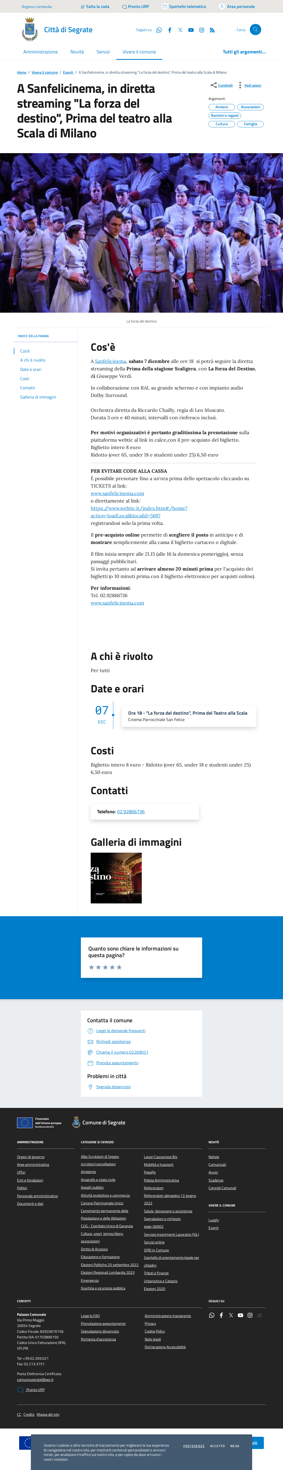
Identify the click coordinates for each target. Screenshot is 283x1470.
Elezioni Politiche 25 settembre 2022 (110, 1265)
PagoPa (150, 1172)
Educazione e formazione (100, 1257)
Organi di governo (30, 1157)
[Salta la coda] (95, 6)
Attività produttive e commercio (105, 1195)
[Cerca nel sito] (255, 29)
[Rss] (210, 29)
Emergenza (90, 1280)
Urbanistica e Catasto (160, 1281)
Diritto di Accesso (94, 1249)
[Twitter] (178, 29)
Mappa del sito (48, 1414)
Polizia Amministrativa (161, 1180)
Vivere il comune (45, 72)
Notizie (214, 1157)
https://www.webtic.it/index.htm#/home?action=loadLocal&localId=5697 (139, 512)
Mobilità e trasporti (158, 1164)
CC (19, 1414)
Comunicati (217, 1164)
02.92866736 (131, 811)
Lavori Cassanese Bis (160, 1157)
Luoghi (214, 1220)
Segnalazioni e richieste (162, 1219)
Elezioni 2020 (154, 1289)
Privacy (150, 1323)
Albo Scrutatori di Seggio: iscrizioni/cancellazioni (100, 1160)
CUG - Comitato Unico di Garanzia (107, 1226)
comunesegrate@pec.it (35, 1380)
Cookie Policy (155, 1331)
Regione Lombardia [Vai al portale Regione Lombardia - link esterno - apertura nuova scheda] (37, 6)
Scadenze (216, 1180)
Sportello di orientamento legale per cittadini (171, 1261)
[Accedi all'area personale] (236, 6)
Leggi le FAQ (90, 1316)
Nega (234, 1446)
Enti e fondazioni (30, 1180)
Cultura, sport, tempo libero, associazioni (102, 1237)
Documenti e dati (30, 1204)
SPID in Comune (156, 1250)
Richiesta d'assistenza (98, 1339)
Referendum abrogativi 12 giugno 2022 (170, 1199)
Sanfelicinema (110, 361)
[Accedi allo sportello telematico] (183, 6)
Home (21, 72)
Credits (29, 1414)
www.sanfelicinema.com (117, 493)
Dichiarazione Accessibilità (165, 1347)
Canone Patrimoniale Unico (102, 1203)
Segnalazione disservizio (100, 1331)
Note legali (153, 1339)
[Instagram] (199, 29)
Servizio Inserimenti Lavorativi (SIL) (171, 1234)
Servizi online (154, 1242)
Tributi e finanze (156, 1273)
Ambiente (88, 1172)
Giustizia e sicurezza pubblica (103, 1288)
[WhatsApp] (157, 29)
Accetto (217, 1446)
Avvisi (213, 1172)
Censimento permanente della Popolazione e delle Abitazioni (104, 1214)
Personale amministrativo (37, 1196)
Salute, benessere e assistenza (168, 1211)
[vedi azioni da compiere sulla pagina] (248, 85)
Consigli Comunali (222, 1188)
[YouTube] (189, 29)
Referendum (154, 1188)
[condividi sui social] (221, 85)
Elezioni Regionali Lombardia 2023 (108, 1272)
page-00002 (154, 1226)
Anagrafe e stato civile (98, 1180)
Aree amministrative (33, 1164)
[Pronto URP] (135, 6)
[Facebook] (167, 29)
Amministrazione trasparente (168, 1316)
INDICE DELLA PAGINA (45, 335)
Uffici (21, 1172)
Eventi (68, 72)
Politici (22, 1188)
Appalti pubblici (92, 1187)
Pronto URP (31, 1390)
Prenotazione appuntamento (103, 1323)
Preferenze (194, 1446)
